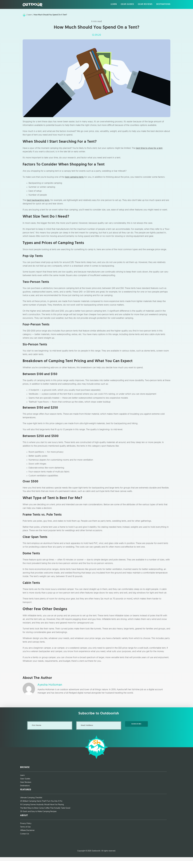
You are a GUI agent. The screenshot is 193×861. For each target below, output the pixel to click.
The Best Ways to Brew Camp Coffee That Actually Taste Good (45, 812)
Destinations (25, 790)
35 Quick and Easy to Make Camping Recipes (38, 815)
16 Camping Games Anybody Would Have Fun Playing (42, 808)
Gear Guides (25, 783)
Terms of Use (25, 831)
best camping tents (74, 181)
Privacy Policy (25, 827)
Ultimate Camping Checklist (31, 802)
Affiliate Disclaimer (27, 834)
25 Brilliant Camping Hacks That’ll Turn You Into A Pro (41, 805)
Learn (22, 779)
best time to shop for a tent (149, 152)
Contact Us (24, 838)
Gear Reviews (25, 786)
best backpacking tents (38, 204)
